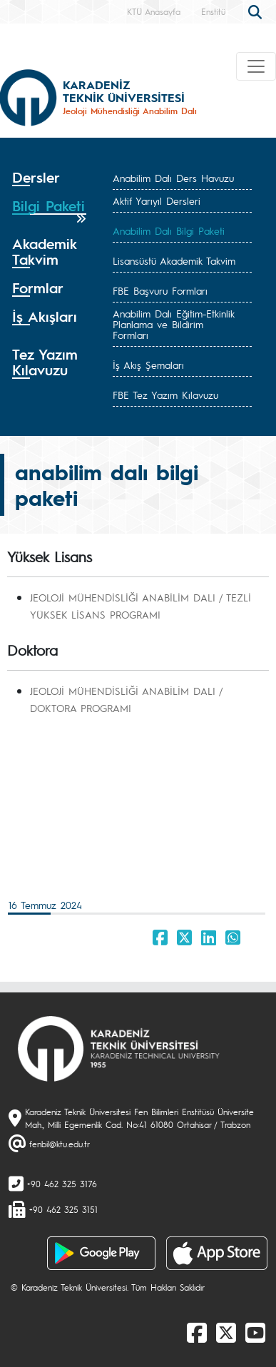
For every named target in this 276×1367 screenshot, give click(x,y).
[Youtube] (255, 1332)
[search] (256, 10)
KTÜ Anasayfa (153, 11)
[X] (226, 1332)
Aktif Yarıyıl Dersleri (156, 200)
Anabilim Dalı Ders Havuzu (173, 177)
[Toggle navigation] (256, 66)
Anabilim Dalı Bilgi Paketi (169, 230)
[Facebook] (197, 1332)
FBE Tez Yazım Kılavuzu (165, 394)
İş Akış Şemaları (148, 364)
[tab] (49, 177)
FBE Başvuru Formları (160, 290)
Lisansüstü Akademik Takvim (174, 260)
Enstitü (213, 11)
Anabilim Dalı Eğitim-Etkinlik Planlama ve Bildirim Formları (174, 324)
